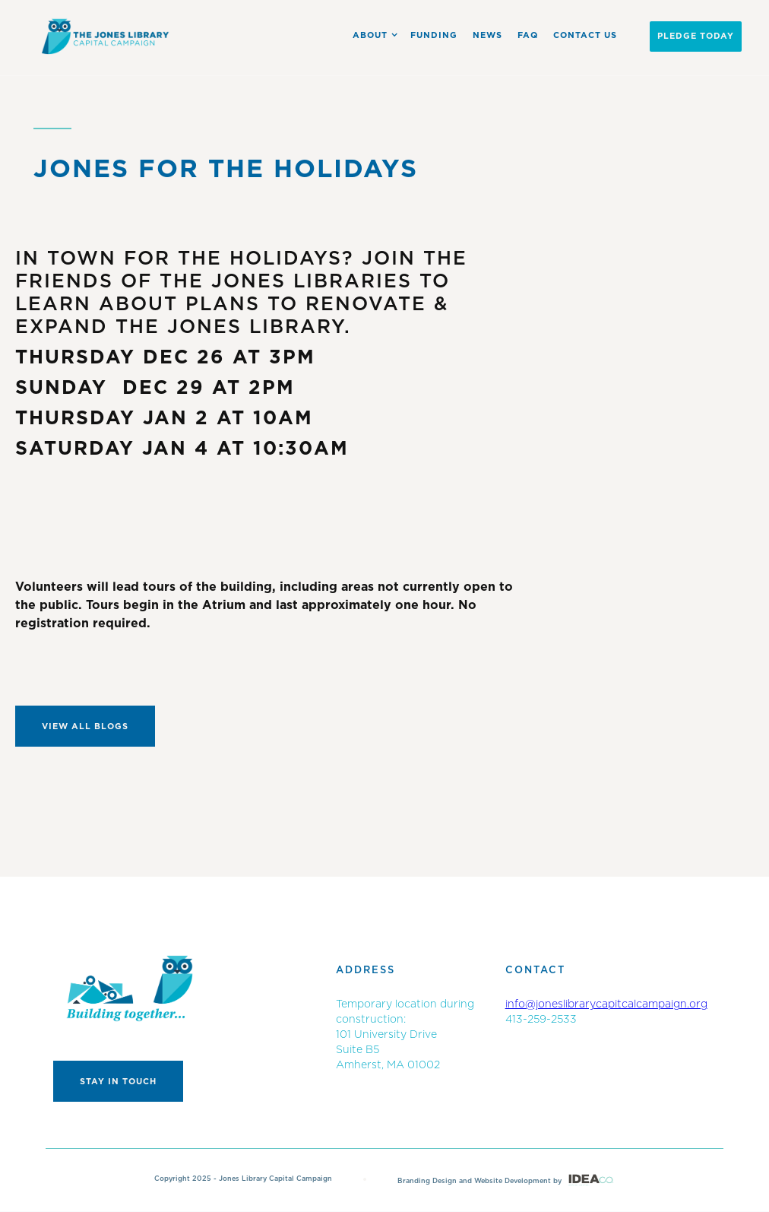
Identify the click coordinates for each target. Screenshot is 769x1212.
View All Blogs (85, 726)
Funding (433, 35)
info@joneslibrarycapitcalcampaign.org (606, 1004)
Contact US (585, 35)
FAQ (527, 35)
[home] (106, 36)
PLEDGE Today (695, 36)
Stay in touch (118, 1081)
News (487, 35)
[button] (372, 35)
